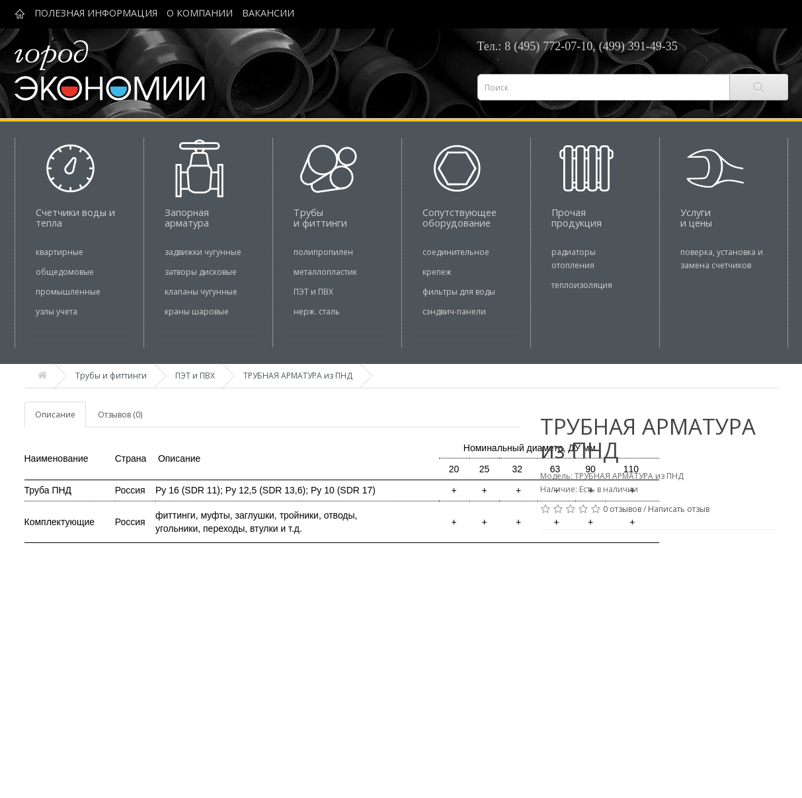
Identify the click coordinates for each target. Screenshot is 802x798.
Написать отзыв (678, 509)
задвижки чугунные (203, 252)
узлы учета (56, 311)
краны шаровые (197, 311)
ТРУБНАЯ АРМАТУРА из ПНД (297, 375)
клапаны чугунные (201, 291)
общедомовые (65, 271)
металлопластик (325, 271)
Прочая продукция (576, 217)
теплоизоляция (581, 285)
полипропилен (323, 252)
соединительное (455, 252)
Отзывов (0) (120, 414)
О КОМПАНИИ (200, 13)
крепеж (437, 271)
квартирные (59, 252)
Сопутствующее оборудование (459, 217)
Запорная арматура (187, 217)
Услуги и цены (696, 217)
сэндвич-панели (454, 311)
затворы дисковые (201, 271)
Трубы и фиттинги (320, 217)
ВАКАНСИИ (268, 13)
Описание (55, 414)
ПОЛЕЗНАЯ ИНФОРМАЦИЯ (95, 13)
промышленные (68, 291)
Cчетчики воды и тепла (75, 217)
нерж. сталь (317, 311)
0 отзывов (622, 509)
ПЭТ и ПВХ (313, 291)
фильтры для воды (458, 291)
